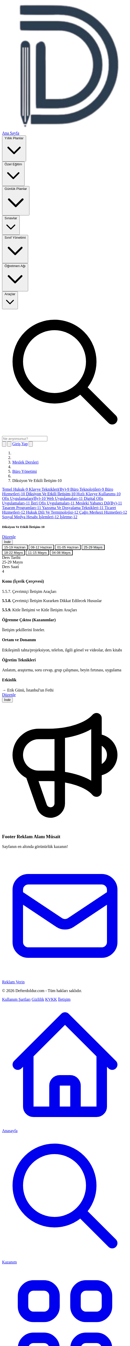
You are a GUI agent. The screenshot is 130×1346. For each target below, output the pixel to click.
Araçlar (10, 300)
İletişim (64, 999)
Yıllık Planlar (14, 148)
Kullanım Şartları (16, 999)
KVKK (51, 999)
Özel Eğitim (13, 173)
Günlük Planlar (15, 200)
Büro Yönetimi (24, 471)
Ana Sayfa (10, 133)
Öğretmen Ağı (15, 277)
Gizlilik (38, 999)
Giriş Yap (20, 444)
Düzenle (9, 537)
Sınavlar (11, 225)
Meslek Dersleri (25, 462)
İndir (7, 542)
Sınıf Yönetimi (15, 248)
